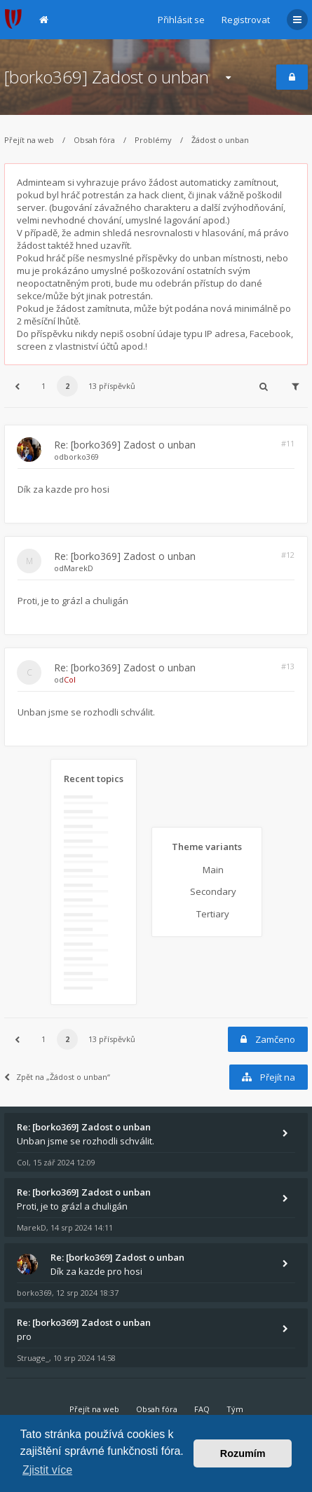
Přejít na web (29, 140)
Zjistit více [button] (47, 1470)
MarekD (78, 568)
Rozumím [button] (243, 1453)
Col (70, 679)
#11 (287, 443)
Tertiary (212, 914)
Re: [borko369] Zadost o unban (125, 444)
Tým (234, 1409)
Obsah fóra (94, 140)
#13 (287, 666)
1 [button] (43, 386)
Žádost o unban (220, 140)
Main (213, 869)
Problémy (153, 140)
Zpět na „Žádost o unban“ (57, 1077)
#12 (287, 554)
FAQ (202, 1409)
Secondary (213, 891)
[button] (16, 386)
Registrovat (246, 19)
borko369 (81, 456)
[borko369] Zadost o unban (106, 76)
